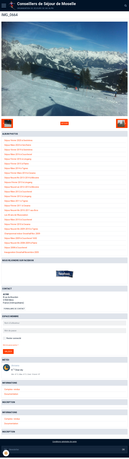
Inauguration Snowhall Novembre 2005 (21, 252)
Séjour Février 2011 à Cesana (17, 206)
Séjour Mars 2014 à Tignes (16, 168)
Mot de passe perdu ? (10, 345)
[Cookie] (6, 453)
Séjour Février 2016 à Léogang (17, 159)
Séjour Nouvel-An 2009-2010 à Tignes (21, 229)
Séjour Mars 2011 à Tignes (16, 201)
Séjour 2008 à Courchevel (15, 247)
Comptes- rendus (12, 389)
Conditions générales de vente (64, 441)
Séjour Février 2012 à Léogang (17, 196)
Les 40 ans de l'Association (16, 215)
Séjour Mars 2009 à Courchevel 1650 (20, 238)
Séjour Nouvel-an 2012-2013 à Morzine (21, 187)
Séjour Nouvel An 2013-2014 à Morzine (21, 178)
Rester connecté (12, 338)
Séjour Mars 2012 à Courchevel (18, 192)
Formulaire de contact (14, 309)
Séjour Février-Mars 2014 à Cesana (19, 173)
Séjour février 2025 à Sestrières (18, 140)
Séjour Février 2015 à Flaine (16, 164)
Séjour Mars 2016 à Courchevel (18, 154)
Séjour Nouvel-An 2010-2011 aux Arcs (21, 210)
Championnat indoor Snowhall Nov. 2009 (22, 233)
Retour (64, 123)
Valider (8, 351)
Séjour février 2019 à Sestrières (18, 150)
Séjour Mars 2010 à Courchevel (18, 219)
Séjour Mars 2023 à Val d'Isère (17, 145)
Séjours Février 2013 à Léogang (18, 182)
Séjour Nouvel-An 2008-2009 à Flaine (20, 243)
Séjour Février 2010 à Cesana (17, 224)
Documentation (11, 394)
